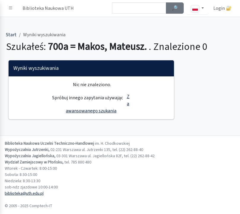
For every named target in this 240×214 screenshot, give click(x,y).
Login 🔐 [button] (222, 8)
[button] (11, 8)
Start (11, 35)
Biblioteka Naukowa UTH (48, 8)
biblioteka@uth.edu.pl (24, 193)
